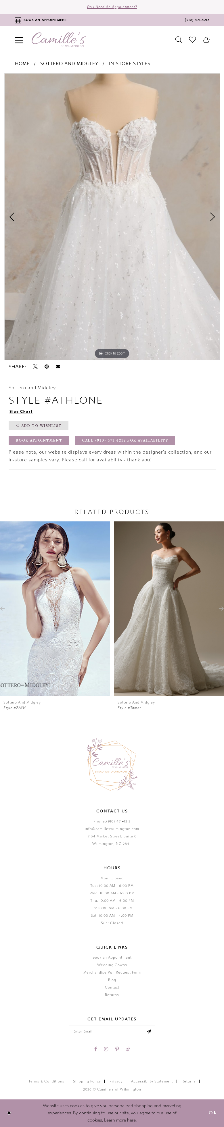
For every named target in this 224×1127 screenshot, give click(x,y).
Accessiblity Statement (152, 1081)
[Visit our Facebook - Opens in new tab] (95, 1049)
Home (22, 63)
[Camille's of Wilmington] (59, 39)
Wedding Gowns (112, 965)
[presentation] (55, 608)
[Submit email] (149, 1031)
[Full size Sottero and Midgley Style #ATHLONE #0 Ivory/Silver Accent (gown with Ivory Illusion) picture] (112, 217)
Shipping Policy (87, 1081)
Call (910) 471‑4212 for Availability (125, 440)
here (131, 1120)
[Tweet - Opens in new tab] (35, 366)
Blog (112, 980)
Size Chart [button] (21, 411)
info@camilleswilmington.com (112, 829)
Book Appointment (39, 440)
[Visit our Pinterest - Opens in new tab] (117, 1049)
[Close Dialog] (9, 1113)
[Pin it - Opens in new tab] (47, 366)
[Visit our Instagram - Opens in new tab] (106, 1049)
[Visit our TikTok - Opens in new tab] (128, 1049)
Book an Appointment (112, 957)
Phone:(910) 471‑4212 (112, 821)
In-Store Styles (129, 63)
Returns (112, 995)
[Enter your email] (112, 1031)
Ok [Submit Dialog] (213, 1113)
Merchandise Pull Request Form (112, 972)
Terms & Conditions (46, 1081)
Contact (112, 987)
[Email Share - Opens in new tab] (58, 366)
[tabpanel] (112, 217)
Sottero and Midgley (69, 63)
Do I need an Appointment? (112, 7)
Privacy (116, 1081)
